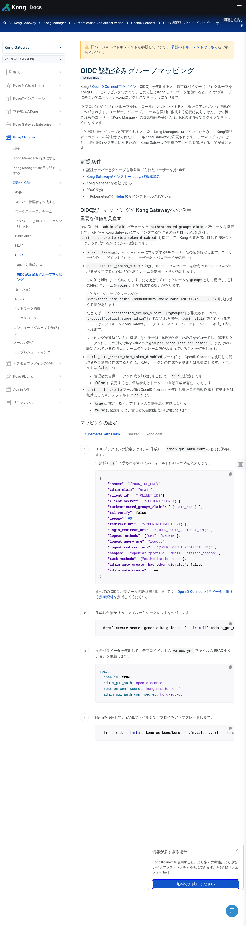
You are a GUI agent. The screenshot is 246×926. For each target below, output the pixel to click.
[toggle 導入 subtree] (61, 72)
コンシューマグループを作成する (37, 330)
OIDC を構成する (29, 265)
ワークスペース (25, 318)
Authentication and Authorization (98, 23)
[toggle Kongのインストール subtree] (61, 98)
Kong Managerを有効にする (34, 158)
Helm (119, 196)
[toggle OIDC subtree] (61, 255)
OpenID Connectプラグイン (114, 86)
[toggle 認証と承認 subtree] (61, 182)
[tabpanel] (157, 594)
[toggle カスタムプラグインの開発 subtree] (61, 363)
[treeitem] (41, 277)
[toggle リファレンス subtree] (61, 402)
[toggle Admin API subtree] (61, 389)
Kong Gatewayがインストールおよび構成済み (123, 176)
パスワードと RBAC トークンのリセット (38, 223)
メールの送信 (23, 342)
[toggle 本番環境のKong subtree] (61, 111)
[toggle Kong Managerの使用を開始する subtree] (61, 170)
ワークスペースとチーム (33, 211)
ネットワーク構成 (26, 308)
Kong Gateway (25, 23)
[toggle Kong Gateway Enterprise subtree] (61, 124)
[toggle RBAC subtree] (61, 299)
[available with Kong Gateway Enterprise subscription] (157, 78)
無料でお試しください (195, 884)
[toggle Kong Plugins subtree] (61, 376)
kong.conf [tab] (154, 434)
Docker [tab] (133, 434)
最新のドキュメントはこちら (194, 47)
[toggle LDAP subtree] (61, 245)
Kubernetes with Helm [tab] (102, 434)
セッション (23, 289)
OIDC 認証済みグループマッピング (189, 23)
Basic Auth (23, 236)
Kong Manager (55, 23)
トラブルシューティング (31, 352)
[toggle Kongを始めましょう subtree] (61, 85)
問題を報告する (230, 23)
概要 (16, 148)
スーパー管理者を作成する (35, 202)
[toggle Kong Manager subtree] (61, 137)
